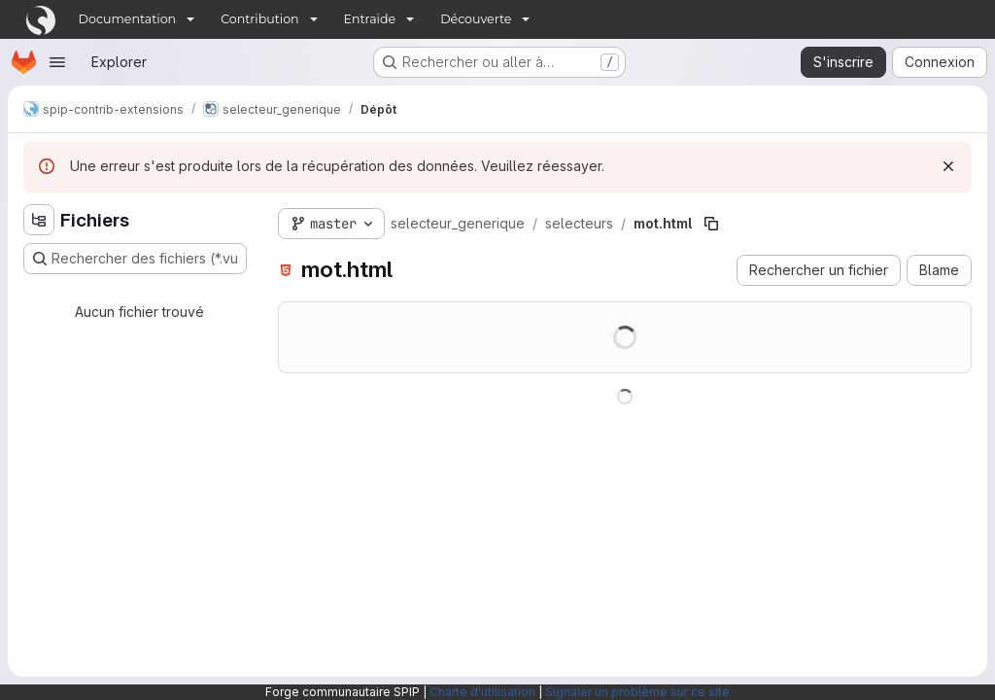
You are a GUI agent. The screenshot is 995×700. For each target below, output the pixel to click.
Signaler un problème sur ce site (637, 691)
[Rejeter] (948, 166)
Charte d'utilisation (482, 691)
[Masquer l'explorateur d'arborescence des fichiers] (38, 219)
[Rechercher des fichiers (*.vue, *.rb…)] (135, 258)
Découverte (475, 19)
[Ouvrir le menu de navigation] (57, 62)
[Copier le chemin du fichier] (711, 223)
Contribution (259, 19)
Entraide (370, 19)
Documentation (128, 19)
